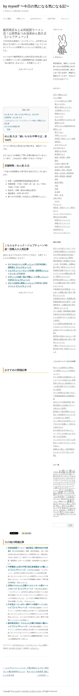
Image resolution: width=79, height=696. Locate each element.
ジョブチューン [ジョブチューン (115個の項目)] (59, 484)
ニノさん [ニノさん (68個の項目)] (58, 486)
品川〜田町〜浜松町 (62, 167)
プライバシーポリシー (61, 233)
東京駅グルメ (60, 154)
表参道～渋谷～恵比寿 (63, 170)
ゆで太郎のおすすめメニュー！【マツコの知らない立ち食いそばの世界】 (64, 433)
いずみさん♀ (34, 648)
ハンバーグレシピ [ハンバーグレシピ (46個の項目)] (67, 486)
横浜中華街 (59, 182)
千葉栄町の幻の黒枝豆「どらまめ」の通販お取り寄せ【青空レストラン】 (64, 292)
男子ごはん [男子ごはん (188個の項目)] (64, 511)
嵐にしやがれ (60, 104)
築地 (56, 160)
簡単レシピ (21, 19)
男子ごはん (59, 132)
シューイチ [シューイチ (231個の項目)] (70, 481)
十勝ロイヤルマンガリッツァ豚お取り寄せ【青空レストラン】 (64, 348)
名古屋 (57, 192)
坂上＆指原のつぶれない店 (65, 120)
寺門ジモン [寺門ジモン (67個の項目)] (62, 504)
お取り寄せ (51, 19)
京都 (56, 189)
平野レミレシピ (61, 135)
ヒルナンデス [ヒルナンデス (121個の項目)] (63, 488)
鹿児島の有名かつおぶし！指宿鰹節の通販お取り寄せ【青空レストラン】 (64, 339)
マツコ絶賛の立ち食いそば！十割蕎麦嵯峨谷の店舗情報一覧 (64, 395)
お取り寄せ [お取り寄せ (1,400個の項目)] (67, 471)
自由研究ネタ (58, 229)
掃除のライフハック (62, 223)
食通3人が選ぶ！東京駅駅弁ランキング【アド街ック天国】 (64, 452)
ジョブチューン (31, 645)
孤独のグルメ (60, 113)
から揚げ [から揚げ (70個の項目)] (69, 474)
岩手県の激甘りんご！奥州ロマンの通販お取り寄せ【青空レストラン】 (64, 283)
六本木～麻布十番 (61, 163)
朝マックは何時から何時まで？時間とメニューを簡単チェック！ (64, 370)
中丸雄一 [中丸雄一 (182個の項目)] (61, 496)
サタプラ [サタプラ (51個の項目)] (61, 482)
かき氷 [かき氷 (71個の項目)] (63, 474)
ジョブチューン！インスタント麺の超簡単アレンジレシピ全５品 (14, 671)
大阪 (56, 185)
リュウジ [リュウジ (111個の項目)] (67, 494)
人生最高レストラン (62, 110)
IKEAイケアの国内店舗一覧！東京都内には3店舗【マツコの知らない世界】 (64, 405)
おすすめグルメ (36, 19)
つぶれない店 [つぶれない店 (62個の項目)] (57, 478)
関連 (8, 129)
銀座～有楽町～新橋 (62, 157)
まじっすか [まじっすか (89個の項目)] (66, 478)
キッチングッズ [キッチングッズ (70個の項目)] (65, 480)
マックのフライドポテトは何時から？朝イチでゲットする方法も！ (64, 442)
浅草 (56, 179)
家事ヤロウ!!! (59, 123)
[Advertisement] (26, 87)
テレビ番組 (7, 19)
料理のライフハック (62, 220)
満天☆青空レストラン (63, 107)
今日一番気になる (60, 94)
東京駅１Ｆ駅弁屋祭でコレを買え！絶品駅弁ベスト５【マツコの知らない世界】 (64, 414)
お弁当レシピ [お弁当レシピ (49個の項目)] (57, 474)
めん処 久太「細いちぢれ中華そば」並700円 (21, 114)
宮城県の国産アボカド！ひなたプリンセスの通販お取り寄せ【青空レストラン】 (64, 273)
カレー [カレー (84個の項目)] (57, 480)
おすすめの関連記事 (12, 126)
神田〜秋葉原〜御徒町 (63, 176)
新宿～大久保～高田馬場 (64, 173)
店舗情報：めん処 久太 (13, 117)
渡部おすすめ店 (61, 151)
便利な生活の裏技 (60, 217)
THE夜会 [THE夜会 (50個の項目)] (55, 472)
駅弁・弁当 (59, 195)
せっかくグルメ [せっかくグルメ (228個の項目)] (68, 475)
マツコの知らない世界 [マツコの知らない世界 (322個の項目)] (63, 491)
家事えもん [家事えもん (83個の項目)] (63, 501)
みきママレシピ (61, 145)
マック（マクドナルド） (62, 214)
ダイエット (65, 19)
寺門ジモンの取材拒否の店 (65, 126)
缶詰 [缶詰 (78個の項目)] (58, 514)
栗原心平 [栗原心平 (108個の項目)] (65, 508)
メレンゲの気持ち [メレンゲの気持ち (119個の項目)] (63, 493)
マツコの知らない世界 (63, 101)
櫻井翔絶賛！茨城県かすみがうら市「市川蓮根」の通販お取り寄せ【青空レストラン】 (64, 264)
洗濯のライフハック (62, 226)
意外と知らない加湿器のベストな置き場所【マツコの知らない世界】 (64, 386)
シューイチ (59, 116)
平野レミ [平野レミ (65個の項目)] (58, 506)
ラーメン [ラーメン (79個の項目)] (60, 495)
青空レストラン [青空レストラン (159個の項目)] (67, 514)
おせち (57, 201)
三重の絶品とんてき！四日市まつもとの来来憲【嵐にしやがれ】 (38, 671)
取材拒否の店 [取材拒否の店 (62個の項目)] (65, 499)
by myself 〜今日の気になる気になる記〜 (36, 6)
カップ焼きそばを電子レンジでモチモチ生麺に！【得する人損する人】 (64, 424)
